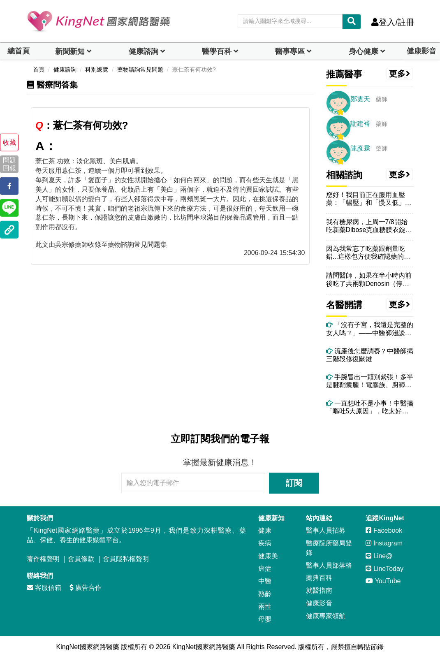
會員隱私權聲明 (126, 558)
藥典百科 (319, 577)
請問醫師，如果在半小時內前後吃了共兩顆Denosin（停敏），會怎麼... (369, 279)
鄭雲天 (360, 98)
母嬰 (264, 619)
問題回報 (9, 164)
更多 (399, 73)
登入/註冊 (393, 22)
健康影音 (421, 51)
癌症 (264, 568)
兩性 (264, 606)
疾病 (264, 543)
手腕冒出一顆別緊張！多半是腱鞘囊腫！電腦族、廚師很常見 (369, 381)
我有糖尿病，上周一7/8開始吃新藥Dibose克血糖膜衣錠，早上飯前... (369, 226)
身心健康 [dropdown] (363, 51)
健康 (264, 530)
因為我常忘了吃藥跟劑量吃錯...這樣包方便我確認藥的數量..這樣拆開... (368, 252)
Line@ (379, 555)
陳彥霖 (360, 148)
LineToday (384, 568)
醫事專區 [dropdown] (290, 51)
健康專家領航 (325, 615)
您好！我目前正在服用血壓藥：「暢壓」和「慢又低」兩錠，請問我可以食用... (369, 198)
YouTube (383, 581)
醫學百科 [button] (217, 51)
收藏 (9, 142)
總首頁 (18, 51)
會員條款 (81, 558)
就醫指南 (319, 590)
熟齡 (264, 593)
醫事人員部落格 (329, 565)
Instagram (384, 543)
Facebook (384, 530)
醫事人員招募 (325, 530)
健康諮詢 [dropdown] (143, 51)
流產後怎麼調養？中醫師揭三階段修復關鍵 (369, 355)
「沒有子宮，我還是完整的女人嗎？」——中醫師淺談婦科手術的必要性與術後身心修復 (369, 328)
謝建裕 (360, 123)
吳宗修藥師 (71, 244)
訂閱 (294, 482)
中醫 (264, 581)
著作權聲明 (43, 558)
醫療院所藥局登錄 (329, 548)
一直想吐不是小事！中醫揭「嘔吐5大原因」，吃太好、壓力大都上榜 (369, 407)
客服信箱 (44, 587)
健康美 (268, 555)
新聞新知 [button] (70, 51)
